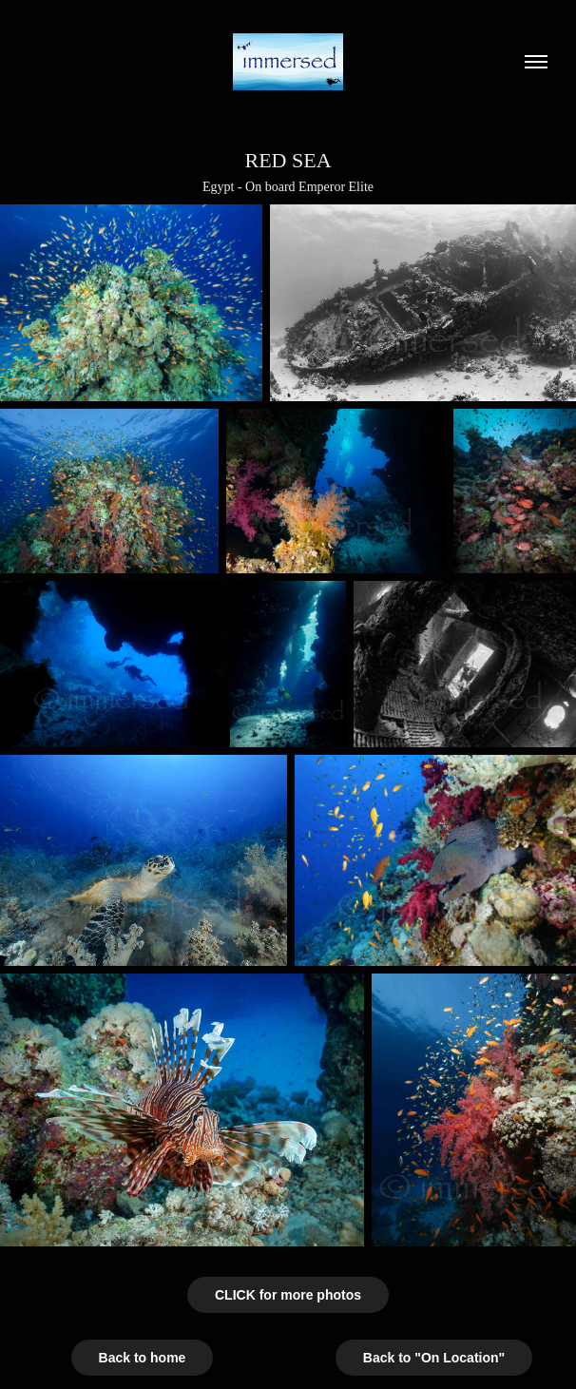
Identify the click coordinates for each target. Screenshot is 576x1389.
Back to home (142, 1357)
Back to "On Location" (434, 1357)
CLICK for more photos (288, 1294)
